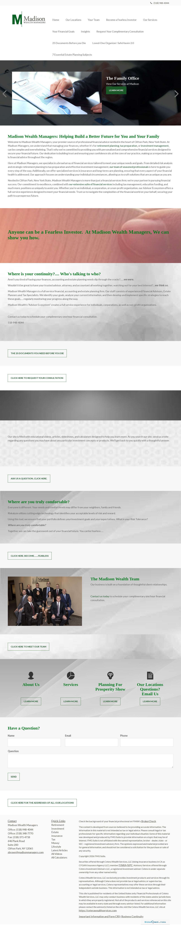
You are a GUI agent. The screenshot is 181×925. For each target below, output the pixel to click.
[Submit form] (14, 778)
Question (13, 752)
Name (11, 736)
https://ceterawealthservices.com (98, 911)
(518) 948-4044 (159, 3)
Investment (57, 829)
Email (68, 736)
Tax (53, 840)
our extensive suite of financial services (90, 185)
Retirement (57, 825)
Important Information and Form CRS (99, 917)
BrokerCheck (148, 822)
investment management (155, 146)
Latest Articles (59, 851)
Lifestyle (56, 847)
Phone (124, 736)
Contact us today (99, 597)
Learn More (116, 91)
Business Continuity (132, 917)
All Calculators (59, 858)
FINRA (122, 866)
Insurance (57, 836)
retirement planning (108, 146)
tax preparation (128, 146)
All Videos (56, 854)
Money (55, 843)
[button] (74, 16)
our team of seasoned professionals (128, 167)
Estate (55, 833)
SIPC (130, 866)
